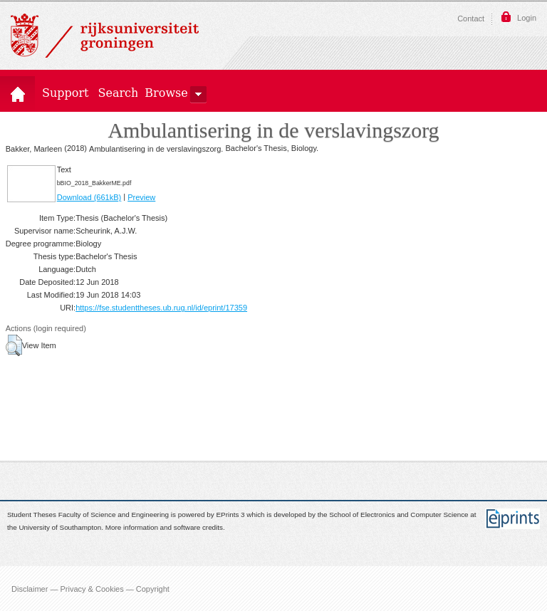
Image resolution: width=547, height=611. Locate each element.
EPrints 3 (231, 514)
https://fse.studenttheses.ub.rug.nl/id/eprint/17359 (161, 307)
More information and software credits (164, 528)
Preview (141, 197)
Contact (470, 18)
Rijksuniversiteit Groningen (105, 36)
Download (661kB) (89, 197)
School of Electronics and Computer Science (398, 514)
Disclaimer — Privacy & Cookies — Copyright (90, 588)
